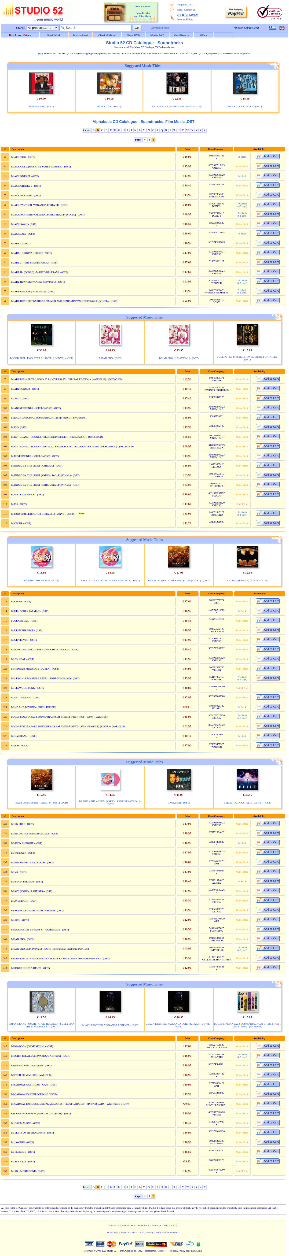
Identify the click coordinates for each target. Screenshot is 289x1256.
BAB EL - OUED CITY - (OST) (245, 106)
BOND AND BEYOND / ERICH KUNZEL (33, 707)
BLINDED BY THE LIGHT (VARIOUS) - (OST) (36, 465)
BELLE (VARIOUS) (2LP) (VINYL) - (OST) (247, 802)
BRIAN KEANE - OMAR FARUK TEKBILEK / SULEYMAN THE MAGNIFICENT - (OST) (60, 958)
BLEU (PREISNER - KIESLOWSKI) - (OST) (35, 456)
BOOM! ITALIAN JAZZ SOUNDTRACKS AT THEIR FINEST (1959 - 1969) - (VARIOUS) (59, 716)
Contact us (189, 9)
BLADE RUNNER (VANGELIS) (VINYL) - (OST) (38, 281)
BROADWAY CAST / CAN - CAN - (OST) (33, 1084)
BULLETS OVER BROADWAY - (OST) (32, 1132)
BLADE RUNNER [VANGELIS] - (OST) (33, 291)
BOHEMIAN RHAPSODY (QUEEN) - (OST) (35, 668)
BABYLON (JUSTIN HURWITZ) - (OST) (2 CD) (41, 802)
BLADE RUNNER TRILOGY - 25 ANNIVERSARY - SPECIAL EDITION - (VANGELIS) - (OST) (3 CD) (67, 379)
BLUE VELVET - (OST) (24, 639)
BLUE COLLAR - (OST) (24, 620)
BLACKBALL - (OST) (23, 233)
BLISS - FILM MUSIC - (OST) (27, 494)
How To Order (128, 1225)
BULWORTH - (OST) (22, 1142)
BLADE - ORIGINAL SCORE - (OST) (31, 253)
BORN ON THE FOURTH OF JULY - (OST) (34, 833)
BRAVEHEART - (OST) (24, 900)
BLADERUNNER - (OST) (25, 388)
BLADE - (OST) (19, 243)
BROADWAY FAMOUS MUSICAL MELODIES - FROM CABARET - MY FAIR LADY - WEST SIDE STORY (70, 1103)
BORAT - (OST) (19, 745)
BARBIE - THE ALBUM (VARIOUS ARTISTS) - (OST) (110, 580)
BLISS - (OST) (19, 504)
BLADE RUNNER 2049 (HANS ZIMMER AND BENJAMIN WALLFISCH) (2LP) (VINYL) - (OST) (64, 301)
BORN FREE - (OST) (22, 824)
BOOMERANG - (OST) (41, 106)
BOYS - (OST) (19, 872)
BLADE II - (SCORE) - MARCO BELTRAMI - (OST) (39, 272)
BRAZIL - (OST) (20, 920)
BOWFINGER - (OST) (23, 852)
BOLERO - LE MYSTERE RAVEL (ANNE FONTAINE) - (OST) (247, 358)
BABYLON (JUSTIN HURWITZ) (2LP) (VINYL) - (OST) (179, 580)
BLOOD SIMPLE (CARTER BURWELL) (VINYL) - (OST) (41, 358)
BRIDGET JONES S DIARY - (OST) (30, 968)
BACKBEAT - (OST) (179, 802)
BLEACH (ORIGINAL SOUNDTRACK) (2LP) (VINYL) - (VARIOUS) (48, 417)
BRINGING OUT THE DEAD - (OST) (31, 1065)
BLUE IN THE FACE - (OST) (26, 630)
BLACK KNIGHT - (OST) (25, 176)
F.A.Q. (174, 1225)
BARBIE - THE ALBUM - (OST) (41, 580)
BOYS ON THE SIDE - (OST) (27, 881)
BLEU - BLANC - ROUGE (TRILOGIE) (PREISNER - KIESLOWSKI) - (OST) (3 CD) (57, 436)
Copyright (88, 1250)
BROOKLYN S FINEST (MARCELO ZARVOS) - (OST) (41, 1113)
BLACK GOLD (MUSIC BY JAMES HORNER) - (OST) (41, 166)
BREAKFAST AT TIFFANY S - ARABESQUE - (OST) (40, 929)
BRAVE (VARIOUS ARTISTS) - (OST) (31, 891)
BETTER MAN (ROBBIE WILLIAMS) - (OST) (177, 106)
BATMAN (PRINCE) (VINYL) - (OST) (247, 580)
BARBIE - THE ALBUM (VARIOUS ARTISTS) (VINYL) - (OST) (110, 802)
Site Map (156, 1225)
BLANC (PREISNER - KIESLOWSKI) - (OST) (36, 408)
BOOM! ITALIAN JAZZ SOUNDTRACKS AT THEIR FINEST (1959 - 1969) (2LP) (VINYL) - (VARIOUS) (68, 726)
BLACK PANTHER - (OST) (26, 195)
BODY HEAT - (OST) (22, 659)
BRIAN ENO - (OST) (110, 358)
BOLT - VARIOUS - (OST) (25, 697)
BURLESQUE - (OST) (23, 1151)
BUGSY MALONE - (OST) (25, 1123)
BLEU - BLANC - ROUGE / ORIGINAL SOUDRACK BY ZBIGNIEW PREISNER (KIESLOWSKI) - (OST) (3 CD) (72, 446)
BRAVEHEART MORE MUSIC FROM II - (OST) (37, 910)
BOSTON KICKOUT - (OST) (26, 843)
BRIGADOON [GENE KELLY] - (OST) (32, 1046)
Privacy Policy (146, 1232)
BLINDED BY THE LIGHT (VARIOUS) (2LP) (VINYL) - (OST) (45, 475)
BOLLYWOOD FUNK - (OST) (27, 687)
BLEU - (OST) (18, 427)
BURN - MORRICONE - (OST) (27, 1171)
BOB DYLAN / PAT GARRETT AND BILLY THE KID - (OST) (44, 649)
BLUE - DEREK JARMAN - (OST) (29, 611)
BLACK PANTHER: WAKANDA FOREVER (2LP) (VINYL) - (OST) (47, 214)
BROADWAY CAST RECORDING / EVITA (34, 1094)
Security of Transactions (167, 1232)
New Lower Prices (20, 35)
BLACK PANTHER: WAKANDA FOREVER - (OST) (39, 205)
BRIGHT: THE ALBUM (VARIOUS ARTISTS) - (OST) (40, 1055)
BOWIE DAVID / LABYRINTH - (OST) (32, 862)
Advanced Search (160, 27)
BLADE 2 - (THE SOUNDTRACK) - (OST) (34, 262)
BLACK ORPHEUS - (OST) (26, 185)
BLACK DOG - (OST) (109, 106)
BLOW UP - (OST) (21, 523)
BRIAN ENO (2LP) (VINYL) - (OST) (179, 358)
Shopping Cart (184, 4)
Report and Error (129, 1232)
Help (179, 9)
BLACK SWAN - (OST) (23, 224)
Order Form (144, 1225)
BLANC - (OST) (20, 398)
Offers (203, 35)
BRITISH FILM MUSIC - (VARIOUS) (31, 1075)
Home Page (112, 1232)
